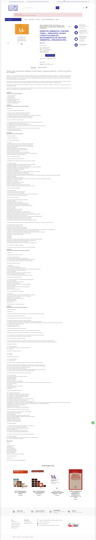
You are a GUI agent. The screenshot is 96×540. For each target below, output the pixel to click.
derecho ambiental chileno (49, 64)
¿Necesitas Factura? (83, 30)
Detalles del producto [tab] (42, 67)
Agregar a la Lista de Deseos (51, 58)
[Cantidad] (42, 55)
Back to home (69, 26)
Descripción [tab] (33, 67)
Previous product (68, 26)
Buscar (57, 7)
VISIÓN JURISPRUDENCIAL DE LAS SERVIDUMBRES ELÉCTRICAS (39, 492)
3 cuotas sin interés (83, 44)
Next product (71, 26)
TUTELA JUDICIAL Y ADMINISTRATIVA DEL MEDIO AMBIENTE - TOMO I (57, 492)
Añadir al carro (50, 55)
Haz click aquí (81, 32)
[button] (93, 422)
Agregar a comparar (42, 58)
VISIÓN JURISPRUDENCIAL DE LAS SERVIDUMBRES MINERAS (20, 492)
